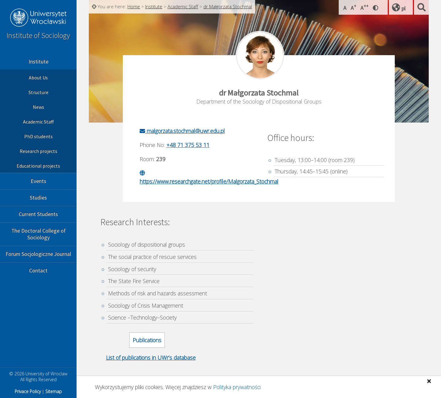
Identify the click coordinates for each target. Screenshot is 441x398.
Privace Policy (28, 391)
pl (403, 8)
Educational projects (38, 166)
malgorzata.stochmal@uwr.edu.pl (182, 131)
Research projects (38, 151)
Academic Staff (38, 122)
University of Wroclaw (38, 18)
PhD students (38, 136)
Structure (38, 92)
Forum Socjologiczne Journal (38, 254)
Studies (38, 197)
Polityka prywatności (237, 387)
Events (38, 181)
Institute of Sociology (38, 35)
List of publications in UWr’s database (151, 357)
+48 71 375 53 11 (187, 145)
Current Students (38, 214)
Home (133, 6)
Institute (38, 61)
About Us (38, 77)
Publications (147, 340)
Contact (38, 270)
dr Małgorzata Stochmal (227, 6)
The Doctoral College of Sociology (38, 234)
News (38, 107)
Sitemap (53, 391)
